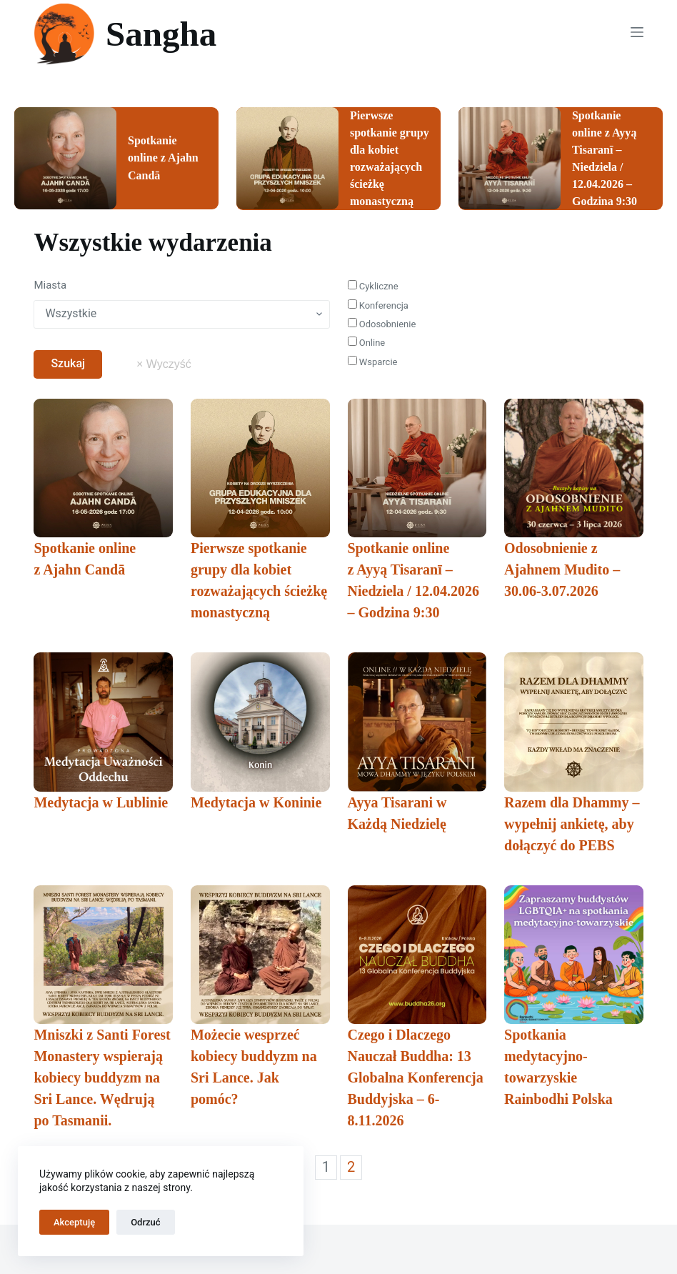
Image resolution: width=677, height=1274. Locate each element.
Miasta (50, 285)
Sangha (161, 34)
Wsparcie (373, 362)
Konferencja (378, 304)
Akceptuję (74, 1222)
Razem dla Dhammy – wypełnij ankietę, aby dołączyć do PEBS (571, 824)
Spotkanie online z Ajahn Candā (163, 157)
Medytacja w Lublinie (101, 802)
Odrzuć (145, 1222)
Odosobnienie (382, 324)
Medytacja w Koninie (256, 802)
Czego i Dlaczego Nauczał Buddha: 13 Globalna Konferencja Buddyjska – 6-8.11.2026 (415, 1077)
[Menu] (637, 32)
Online (367, 342)
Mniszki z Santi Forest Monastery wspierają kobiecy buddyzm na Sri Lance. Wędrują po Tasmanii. (102, 1077)
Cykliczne (373, 286)
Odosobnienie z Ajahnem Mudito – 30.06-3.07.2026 (562, 569)
